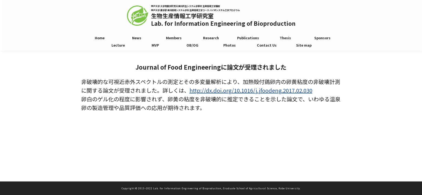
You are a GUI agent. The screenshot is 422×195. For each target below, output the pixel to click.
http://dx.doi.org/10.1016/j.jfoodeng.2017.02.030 (250, 90)
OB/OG (192, 45)
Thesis (285, 37)
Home (99, 37)
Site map (304, 45)
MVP (155, 45)
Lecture (118, 45)
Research (211, 37)
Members (174, 37)
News (136, 37)
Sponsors (322, 37)
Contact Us (267, 45)
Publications (248, 37)
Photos (229, 45)
